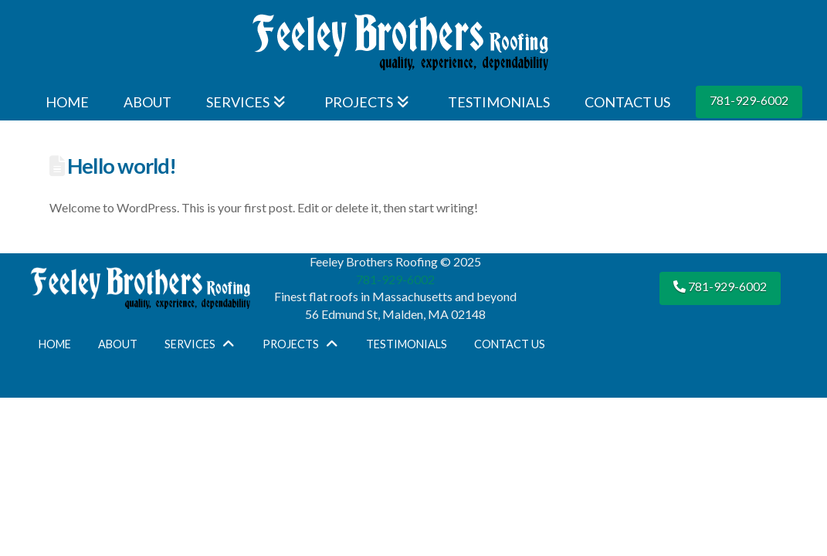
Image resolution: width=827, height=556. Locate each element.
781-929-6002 (749, 100)
